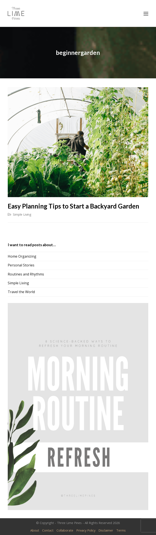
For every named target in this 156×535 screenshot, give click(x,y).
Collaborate (65, 530)
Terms (121, 530)
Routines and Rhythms (26, 274)
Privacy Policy (85, 530)
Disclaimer (105, 530)
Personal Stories (21, 265)
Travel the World (21, 291)
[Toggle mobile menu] (146, 13)
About (34, 530)
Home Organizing (22, 256)
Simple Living (22, 214)
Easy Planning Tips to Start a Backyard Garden (73, 206)
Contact (48, 530)
